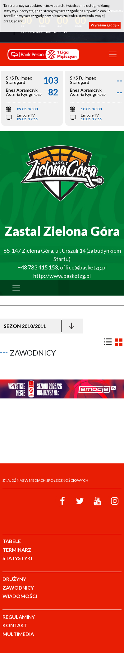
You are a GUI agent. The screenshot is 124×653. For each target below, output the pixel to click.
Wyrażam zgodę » (105, 25)
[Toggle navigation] (113, 54)
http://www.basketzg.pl (62, 275)
